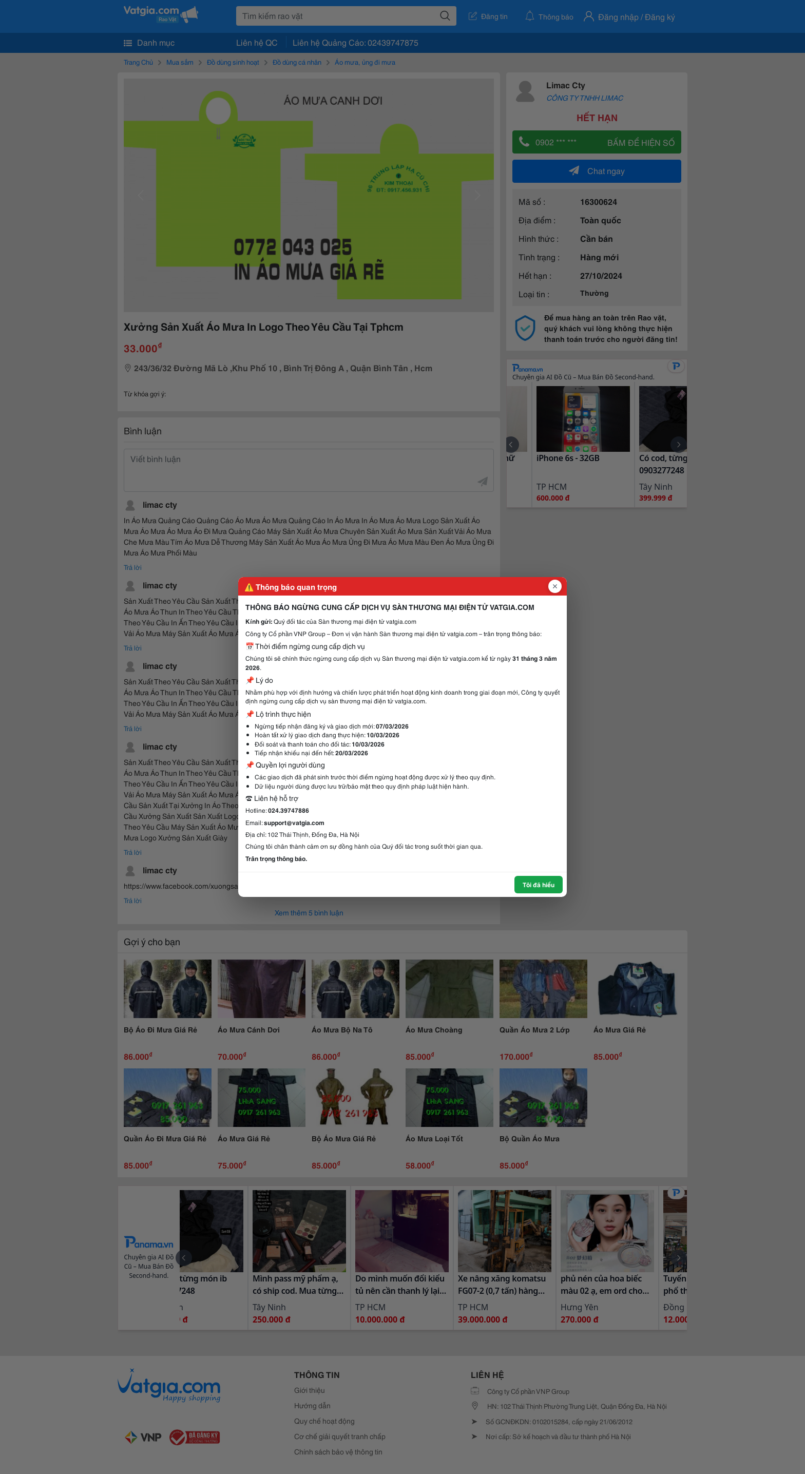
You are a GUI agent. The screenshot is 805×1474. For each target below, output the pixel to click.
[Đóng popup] (555, 586)
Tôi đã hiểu (538, 884)
